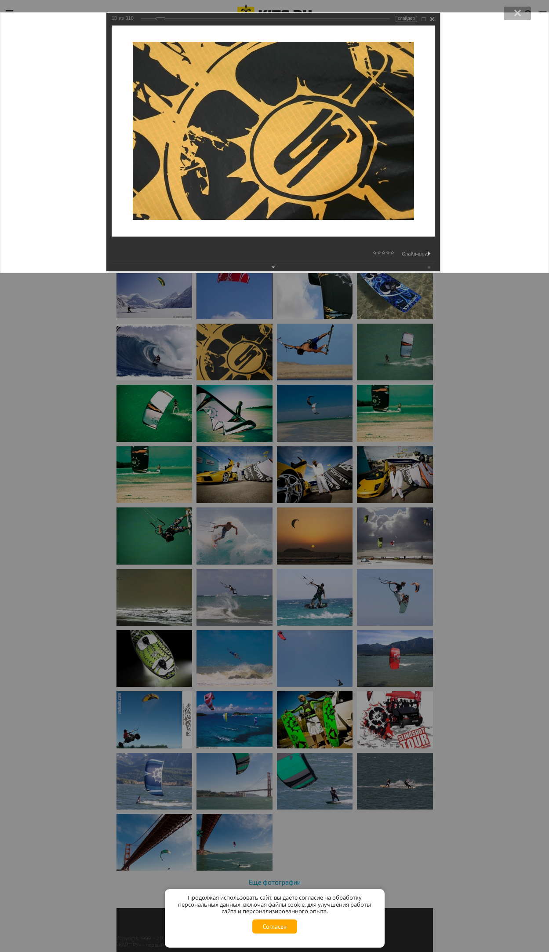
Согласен (275, 926)
